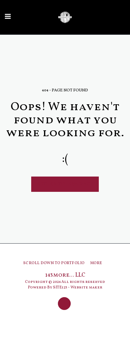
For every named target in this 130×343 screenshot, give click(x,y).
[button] (8, 17)
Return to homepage (65, 184)
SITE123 (60, 287)
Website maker (86, 287)
